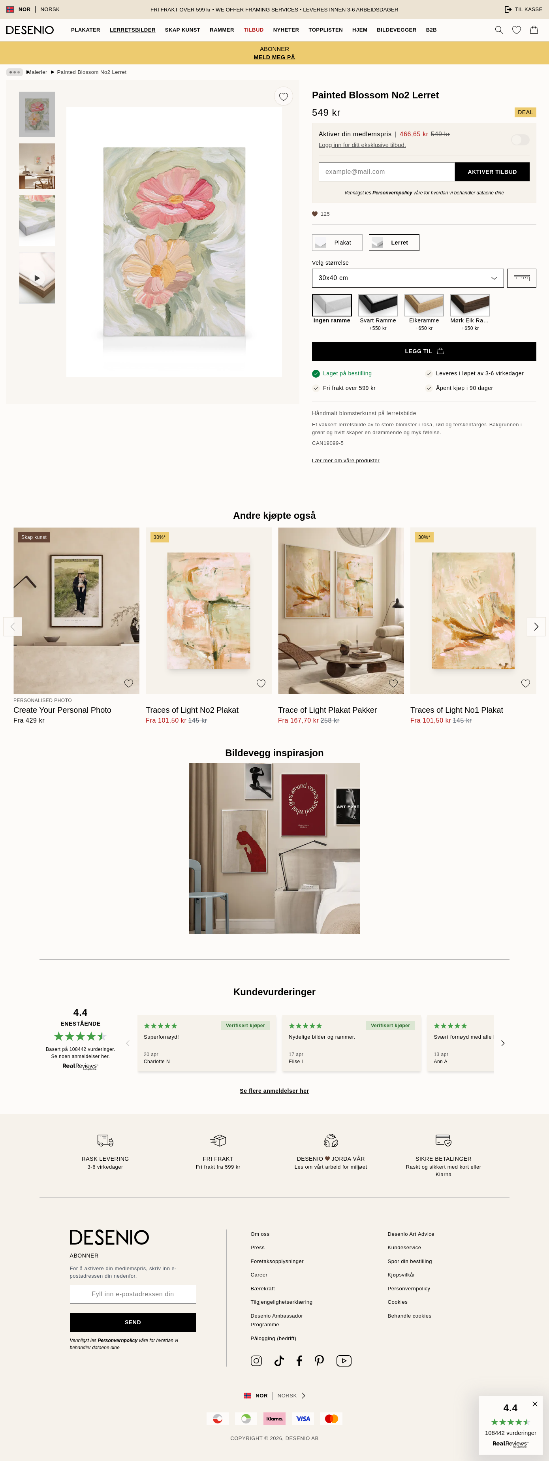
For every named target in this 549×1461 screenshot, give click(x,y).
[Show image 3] (37, 220)
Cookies (399, 1302)
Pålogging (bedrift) (275, 1338)
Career (260, 1274)
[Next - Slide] (536, 626)
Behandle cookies (411, 1315)
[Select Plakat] (337, 242)
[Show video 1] (37, 278)
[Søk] (499, 30)
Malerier (44, 72)
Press (258, 1247)
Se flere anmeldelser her (274, 1090)
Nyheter (280, 29)
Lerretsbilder (129, 29)
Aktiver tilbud (493, 171)
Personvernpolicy (391, 193)
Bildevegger (391, 29)
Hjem (355, 29)
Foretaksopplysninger (279, 1261)
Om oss (261, 1234)
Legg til (424, 351)
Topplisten (320, 29)
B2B (426, 29)
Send (133, 1322)
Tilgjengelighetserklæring (284, 1302)
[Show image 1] (37, 114)
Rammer (217, 29)
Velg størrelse (331, 262)
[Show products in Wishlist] (516, 30)
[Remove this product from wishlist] (283, 96)
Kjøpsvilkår (402, 1274)
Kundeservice (406, 1247)
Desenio (297, 1438)
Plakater (85, 29)
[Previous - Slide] (12, 626)
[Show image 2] (37, 166)
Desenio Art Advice (413, 1234)
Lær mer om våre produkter (348, 460)
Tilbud (248, 29)
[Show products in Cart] (534, 30)
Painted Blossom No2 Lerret (101, 72)
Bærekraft (264, 1288)
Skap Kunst (178, 29)
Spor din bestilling (411, 1261)
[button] (521, 278)
